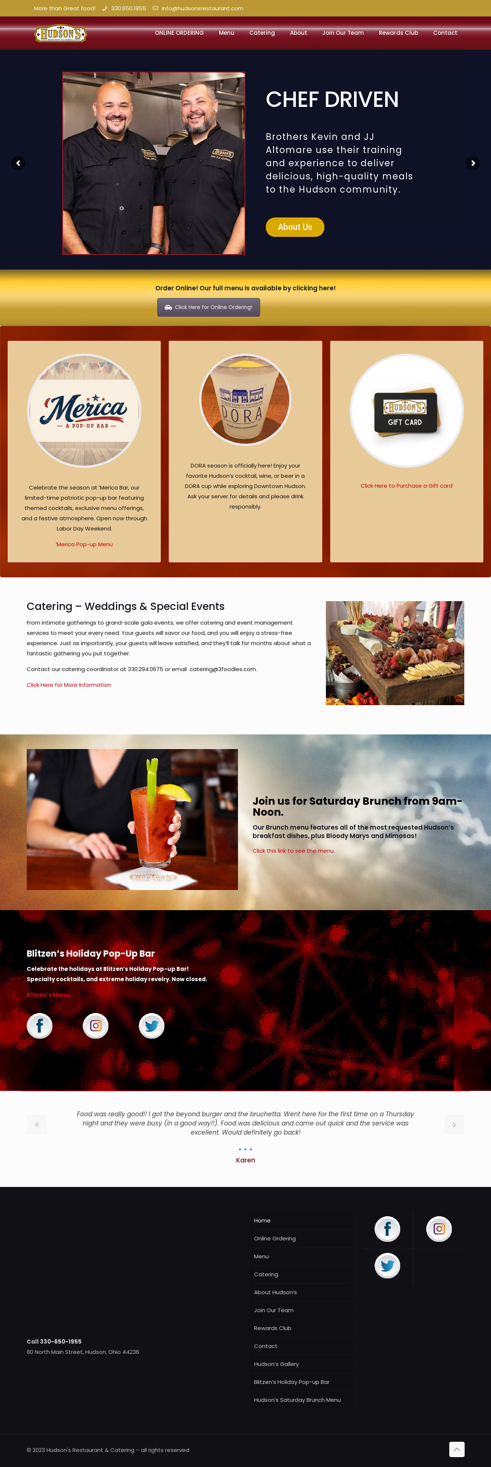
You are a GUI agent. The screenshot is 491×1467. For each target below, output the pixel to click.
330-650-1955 (61, 1341)
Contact (266, 1346)
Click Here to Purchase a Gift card (407, 485)
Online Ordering (275, 1238)
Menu (261, 1256)
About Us (295, 227)
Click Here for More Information (69, 685)
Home (262, 1220)
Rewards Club (272, 1328)
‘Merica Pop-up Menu (84, 544)
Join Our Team (274, 1310)
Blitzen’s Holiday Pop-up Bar (292, 1382)
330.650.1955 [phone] (128, 8)
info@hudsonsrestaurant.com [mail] (201, 8)
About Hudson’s (275, 1292)
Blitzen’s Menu (48, 995)
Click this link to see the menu (293, 850)
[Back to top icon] (457, 1449)
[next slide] (454, 1124)
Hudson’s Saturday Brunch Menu (297, 1400)
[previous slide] (37, 1124)
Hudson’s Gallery (276, 1364)
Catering (266, 1274)
